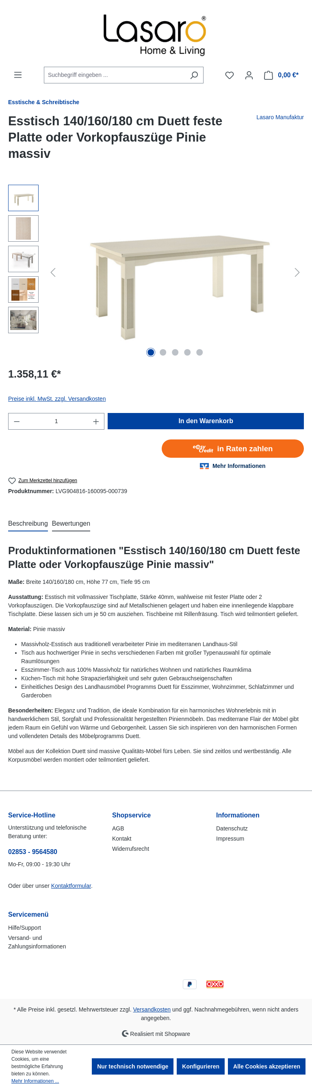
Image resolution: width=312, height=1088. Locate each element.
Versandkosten (152, 1009)
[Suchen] (194, 75)
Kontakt (121, 838)
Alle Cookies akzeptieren (266, 1066)
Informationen (238, 815)
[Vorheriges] (53, 272)
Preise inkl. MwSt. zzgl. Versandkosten (57, 398)
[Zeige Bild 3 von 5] (175, 352)
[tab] (28, 524)
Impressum (230, 838)
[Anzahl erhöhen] (96, 421)
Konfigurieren (200, 1066)
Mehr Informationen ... (35, 1081)
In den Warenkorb (205, 420)
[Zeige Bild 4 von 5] (187, 352)
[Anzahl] (56, 421)
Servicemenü (28, 914)
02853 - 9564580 (32, 851)
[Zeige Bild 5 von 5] (199, 352)
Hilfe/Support (24, 927)
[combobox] (114, 75)
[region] (156, 272)
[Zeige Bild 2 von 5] (163, 352)
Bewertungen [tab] (71, 523)
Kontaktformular (71, 886)
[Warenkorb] (281, 75)
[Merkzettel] (229, 75)
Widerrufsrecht (130, 848)
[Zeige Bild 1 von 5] (150, 352)
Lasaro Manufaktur (280, 117)
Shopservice (131, 815)
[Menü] (18, 75)
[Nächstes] (297, 272)
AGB (118, 828)
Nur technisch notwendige (132, 1066)
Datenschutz (232, 828)
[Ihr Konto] (249, 75)
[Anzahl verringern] (16, 421)
